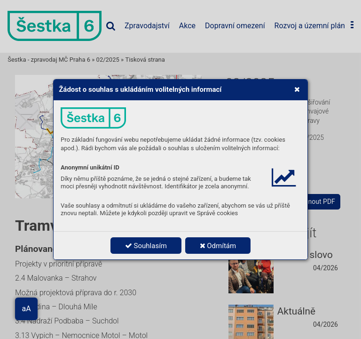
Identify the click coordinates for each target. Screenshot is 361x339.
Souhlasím (146, 246)
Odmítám (218, 246)
